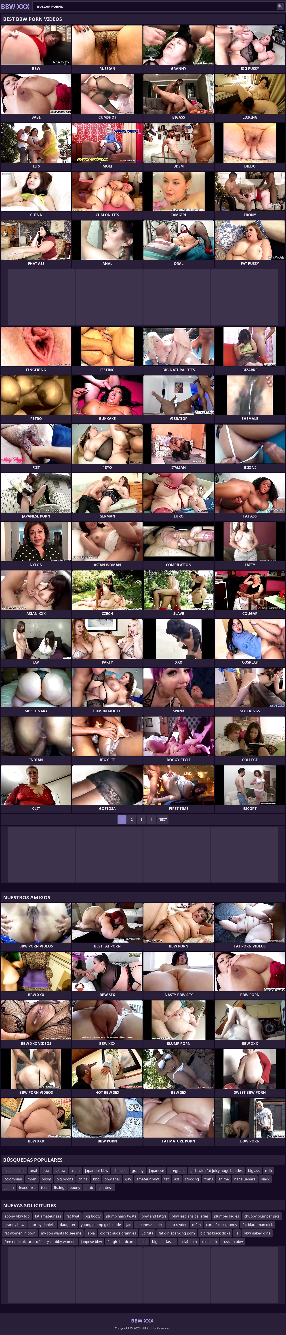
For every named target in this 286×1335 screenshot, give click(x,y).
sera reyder (177, 1224)
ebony (75, 1187)
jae (128, 1224)
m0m (196, 1224)
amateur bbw (148, 1179)
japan (9, 1187)
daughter (68, 1224)
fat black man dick (257, 1224)
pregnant (177, 1170)
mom (31, 1179)
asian (75, 1170)
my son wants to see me (61, 1233)
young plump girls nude (101, 1224)
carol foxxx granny (221, 1224)
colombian (13, 1179)
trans (208, 1179)
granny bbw (14, 1224)
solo (143, 1241)
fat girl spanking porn (177, 1233)
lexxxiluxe (27, 1187)
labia (91, 1233)
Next (163, 819)
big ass (254, 1170)
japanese (156, 1170)
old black (209, 1241)
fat (166, 1179)
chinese (120, 1170)
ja (237, 1233)
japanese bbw (96, 1170)
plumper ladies (226, 1216)
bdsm (46, 1179)
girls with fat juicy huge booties (216, 1170)
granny (138, 1170)
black (265, 1179)
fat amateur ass (48, 1216)
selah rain (189, 1241)
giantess (106, 1187)
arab (89, 1187)
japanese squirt (149, 1224)
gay (128, 1179)
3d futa (147, 1233)
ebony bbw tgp (16, 1216)
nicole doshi (14, 1170)
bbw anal (112, 1179)
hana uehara (244, 1179)
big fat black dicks (215, 1233)
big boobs (65, 1179)
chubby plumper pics (262, 1216)
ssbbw (60, 1170)
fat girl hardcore (120, 1241)
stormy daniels (42, 1224)
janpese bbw (91, 1241)
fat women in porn (20, 1233)
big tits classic (163, 1241)
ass (176, 1179)
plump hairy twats (121, 1216)
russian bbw (233, 1241)
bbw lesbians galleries (190, 1216)
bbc (96, 1179)
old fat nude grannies (118, 1233)
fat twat (72, 1216)
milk (268, 1170)
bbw (46, 1170)
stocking (192, 1179)
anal (33, 1170)
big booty (93, 1216)
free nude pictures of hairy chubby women (40, 1241)
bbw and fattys (154, 1216)
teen (44, 1187)
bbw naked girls (257, 1233)
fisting (59, 1187)
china (83, 1179)
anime (223, 1179)
